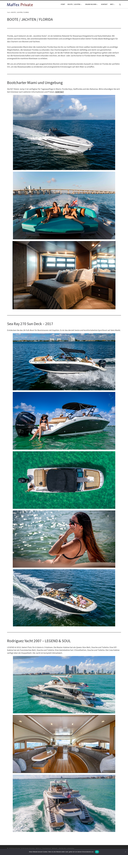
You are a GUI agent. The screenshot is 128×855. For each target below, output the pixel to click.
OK (97, 852)
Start (8, 12)
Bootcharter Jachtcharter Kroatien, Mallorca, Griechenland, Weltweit (34, 848)
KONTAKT (59, 92)
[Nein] (125, 852)
